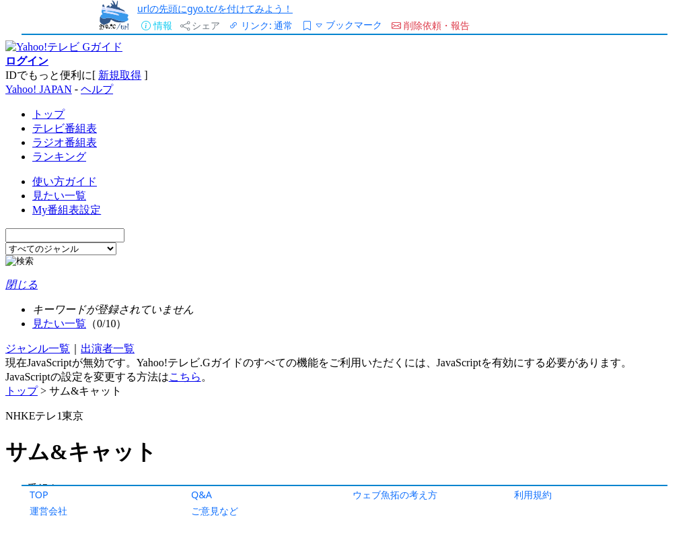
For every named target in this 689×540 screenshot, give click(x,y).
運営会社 (48, 510)
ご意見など (214, 510)
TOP (39, 494)
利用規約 (533, 494)
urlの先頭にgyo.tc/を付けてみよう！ (215, 8)
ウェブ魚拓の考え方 (395, 494)
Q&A (201, 494)
